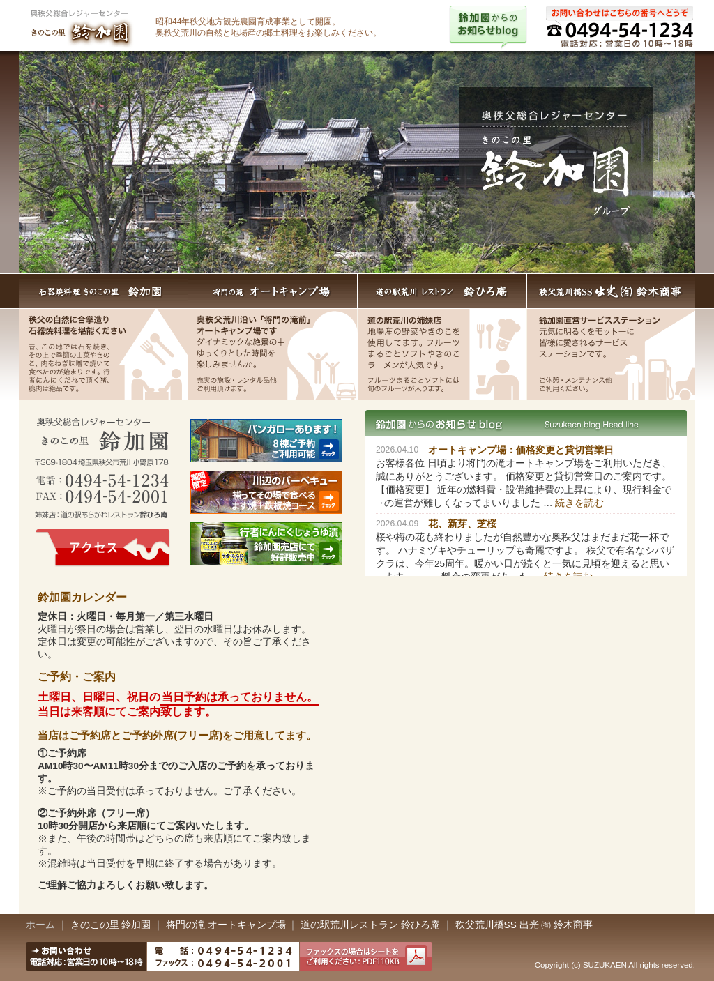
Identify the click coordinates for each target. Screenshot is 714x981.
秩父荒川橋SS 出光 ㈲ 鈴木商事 (524, 925)
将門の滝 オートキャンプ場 (273, 291)
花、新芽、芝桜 (462, 524)
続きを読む (579, 503)
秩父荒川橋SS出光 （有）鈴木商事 (611, 291)
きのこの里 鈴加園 (110, 925)
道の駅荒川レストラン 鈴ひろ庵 (442, 291)
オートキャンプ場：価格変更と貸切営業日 (521, 450)
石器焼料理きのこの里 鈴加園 (103, 291)
